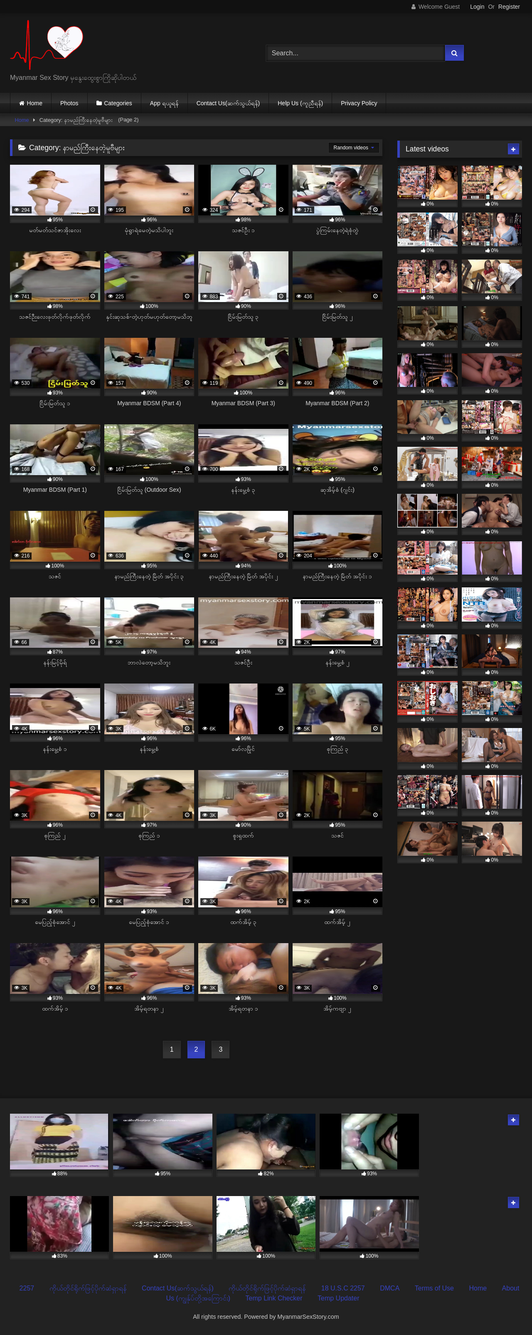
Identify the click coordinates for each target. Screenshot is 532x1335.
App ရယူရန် (164, 103)
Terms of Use (434, 1288)
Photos (69, 103)
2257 (27, 1288)
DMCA (389, 1288)
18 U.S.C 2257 (343, 1288)
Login (477, 6)
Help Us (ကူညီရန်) (300, 103)
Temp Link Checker (274, 1298)
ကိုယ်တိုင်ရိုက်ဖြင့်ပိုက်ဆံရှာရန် (88, 1288)
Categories (118, 103)
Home (34, 103)
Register (509, 6)
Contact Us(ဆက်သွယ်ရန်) (228, 103)
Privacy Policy (359, 103)
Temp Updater (339, 1298)
